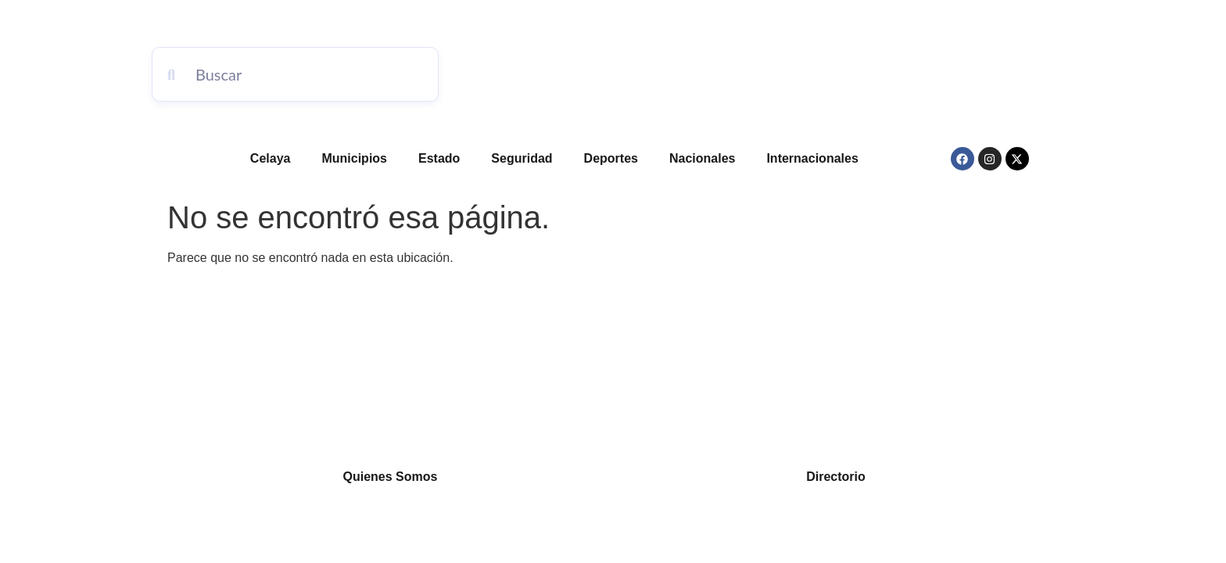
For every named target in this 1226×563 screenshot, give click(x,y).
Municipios (354, 158)
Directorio (836, 476)
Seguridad (521, 158)
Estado (439, 158)
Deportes (611, 158)
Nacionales (702, 158)
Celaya (270, 158)
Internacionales (812, 158)
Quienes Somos (390, 476)
